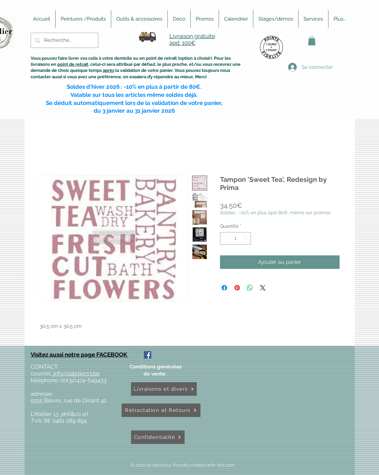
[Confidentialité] (158, 437)
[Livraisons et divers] (164, 389)
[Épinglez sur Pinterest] (237, 288)
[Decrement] (225, 238)
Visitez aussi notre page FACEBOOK (79, 354)
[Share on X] (263, 288)
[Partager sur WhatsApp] (250, 288)
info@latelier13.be (76, 373)
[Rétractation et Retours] (161, 410)
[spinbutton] (235, 238)
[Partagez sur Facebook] (224, 288)
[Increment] (246, 238)
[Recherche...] (64, 40)
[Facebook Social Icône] (147, 355)
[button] (312, 40)
